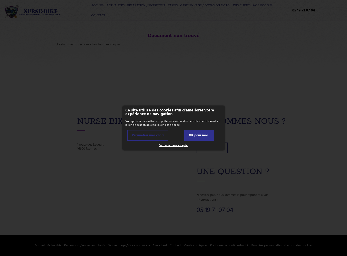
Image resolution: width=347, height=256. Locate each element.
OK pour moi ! (199, 135)
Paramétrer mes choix (148, 135)
